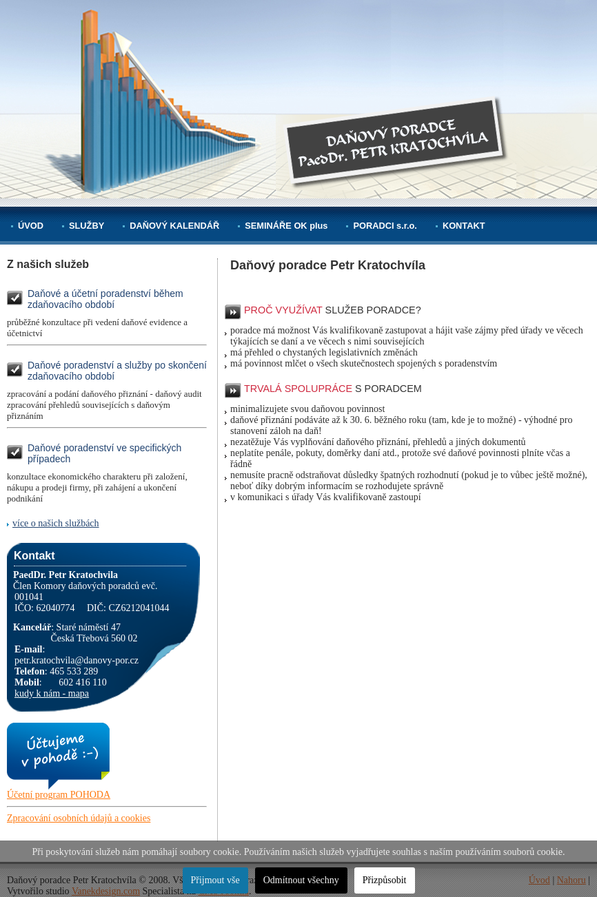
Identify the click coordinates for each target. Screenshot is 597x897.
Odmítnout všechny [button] (301, 880)
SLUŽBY (86, 225)
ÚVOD (30, 225)
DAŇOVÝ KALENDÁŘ (174, 225)
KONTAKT (464, 225)
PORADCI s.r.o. (384, 225)
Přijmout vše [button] (215, 880)
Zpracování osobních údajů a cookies (78, 818)
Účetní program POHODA (58, 795)
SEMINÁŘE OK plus (286, 225)
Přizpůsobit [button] (385, 880)
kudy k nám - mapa (51, 693)
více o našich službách (55, 523)
